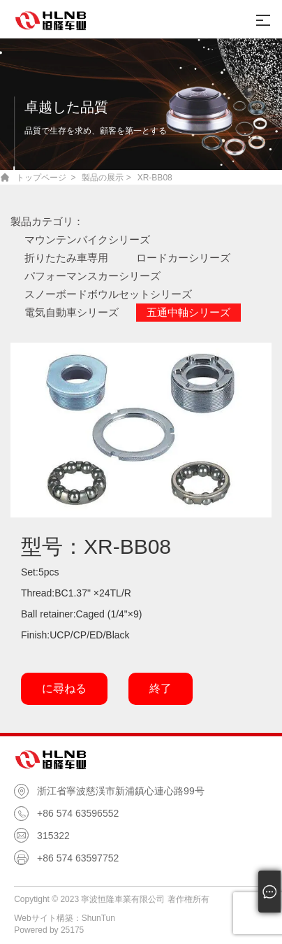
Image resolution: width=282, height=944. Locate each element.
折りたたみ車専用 (66, 258)
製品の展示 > (106, 178)
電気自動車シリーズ (71, 312)
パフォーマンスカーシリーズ (92, 276)
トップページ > (46, 178)
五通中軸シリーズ (188, 312)
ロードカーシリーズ (183, 258)
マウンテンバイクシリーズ (87, 239)
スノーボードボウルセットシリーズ (108, 294)
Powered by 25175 (49, 930)
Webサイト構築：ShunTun (64, 918)
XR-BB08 (155, 178)
